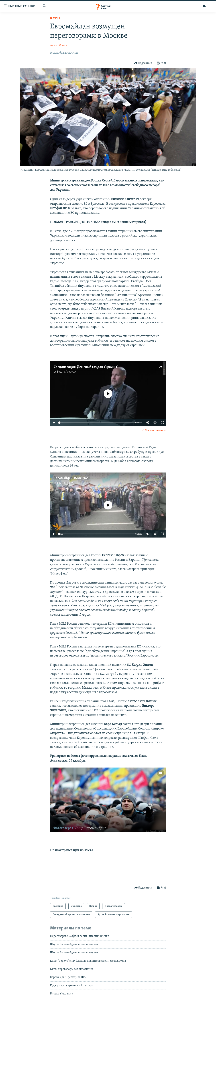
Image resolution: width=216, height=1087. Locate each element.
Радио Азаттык (66, 371)
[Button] (143, 63)
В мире (55, 18)
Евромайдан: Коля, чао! (71, 478)
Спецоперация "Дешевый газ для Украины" (86, 367)
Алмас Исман (58, 45)
